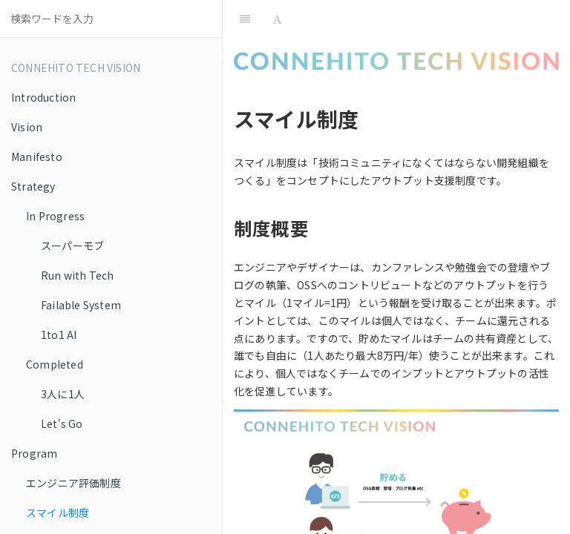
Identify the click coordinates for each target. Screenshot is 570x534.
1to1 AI (58, 334)
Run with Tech (77, 275)
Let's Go (62, 423)
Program (34, 453)
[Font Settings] (277, 18)
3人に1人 (63, 393)
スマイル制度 (57, 512)
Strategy (33, 186)
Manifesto (36, 156)
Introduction (43, 97)
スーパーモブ (72, 245)
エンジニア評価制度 (73, 482)
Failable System (81, 304)
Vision (26, 126)
